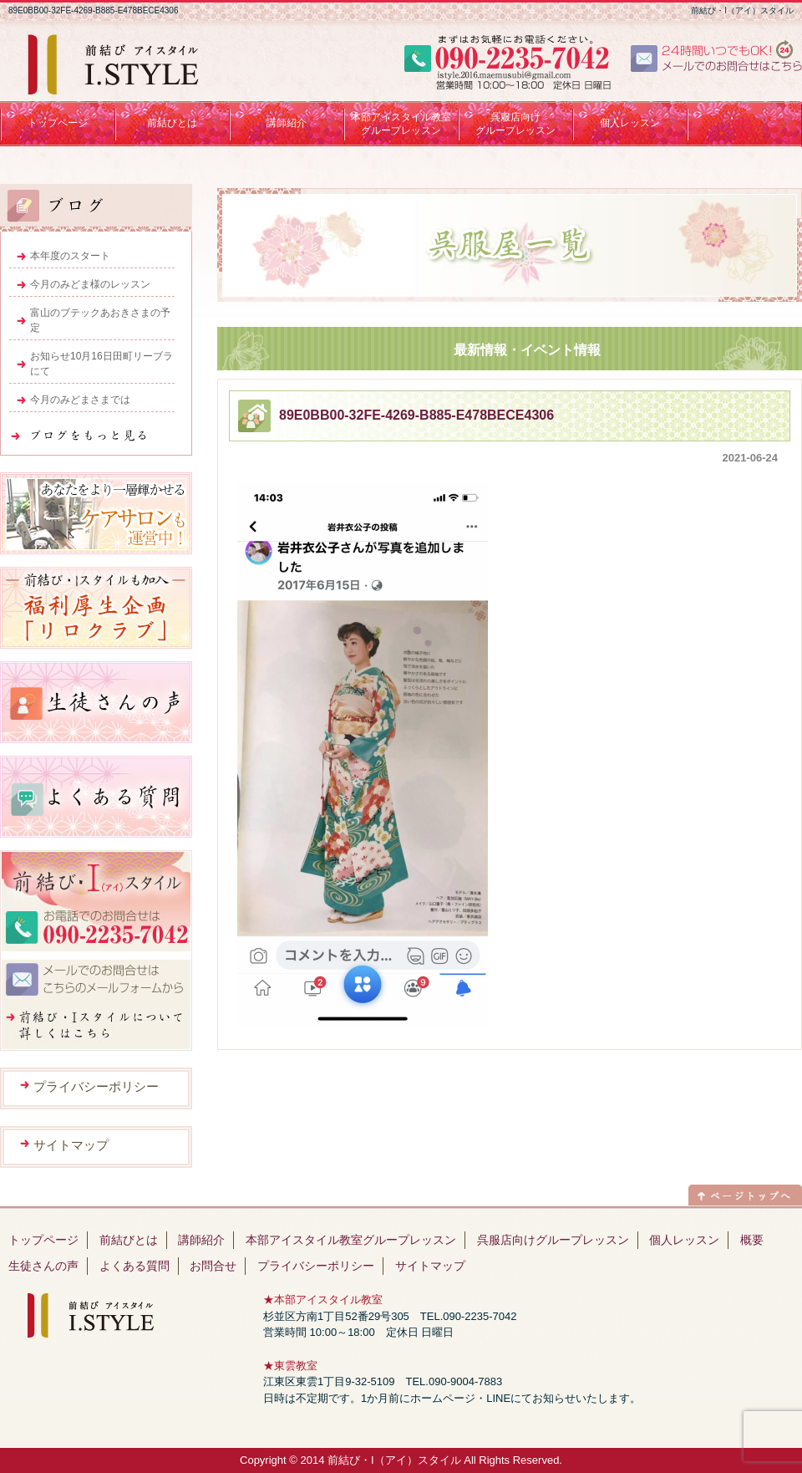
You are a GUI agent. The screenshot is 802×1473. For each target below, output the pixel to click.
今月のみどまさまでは (80, 399)
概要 (752, 1239)
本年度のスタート (70, 256)
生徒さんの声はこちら (96, 702)
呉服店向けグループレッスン (515, 123)
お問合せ (213, 1265)
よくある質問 (134, 1265)
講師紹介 (201, 1239)
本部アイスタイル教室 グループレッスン (401, 123)
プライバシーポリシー (96, 1086)
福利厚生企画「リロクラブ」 (96, 608)
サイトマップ (71, 1145)
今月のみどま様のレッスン (90, 284)
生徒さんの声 (43, 1265)
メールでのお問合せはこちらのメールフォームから (96, 981)
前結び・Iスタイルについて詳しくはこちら (96, 1026)
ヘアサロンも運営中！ (96, 513)
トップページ (43, 1239)
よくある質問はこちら (96, 797)
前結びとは (128, 1239)
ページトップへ (745, 1193)
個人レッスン (684, 1239)
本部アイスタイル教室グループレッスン (351, 1239)
